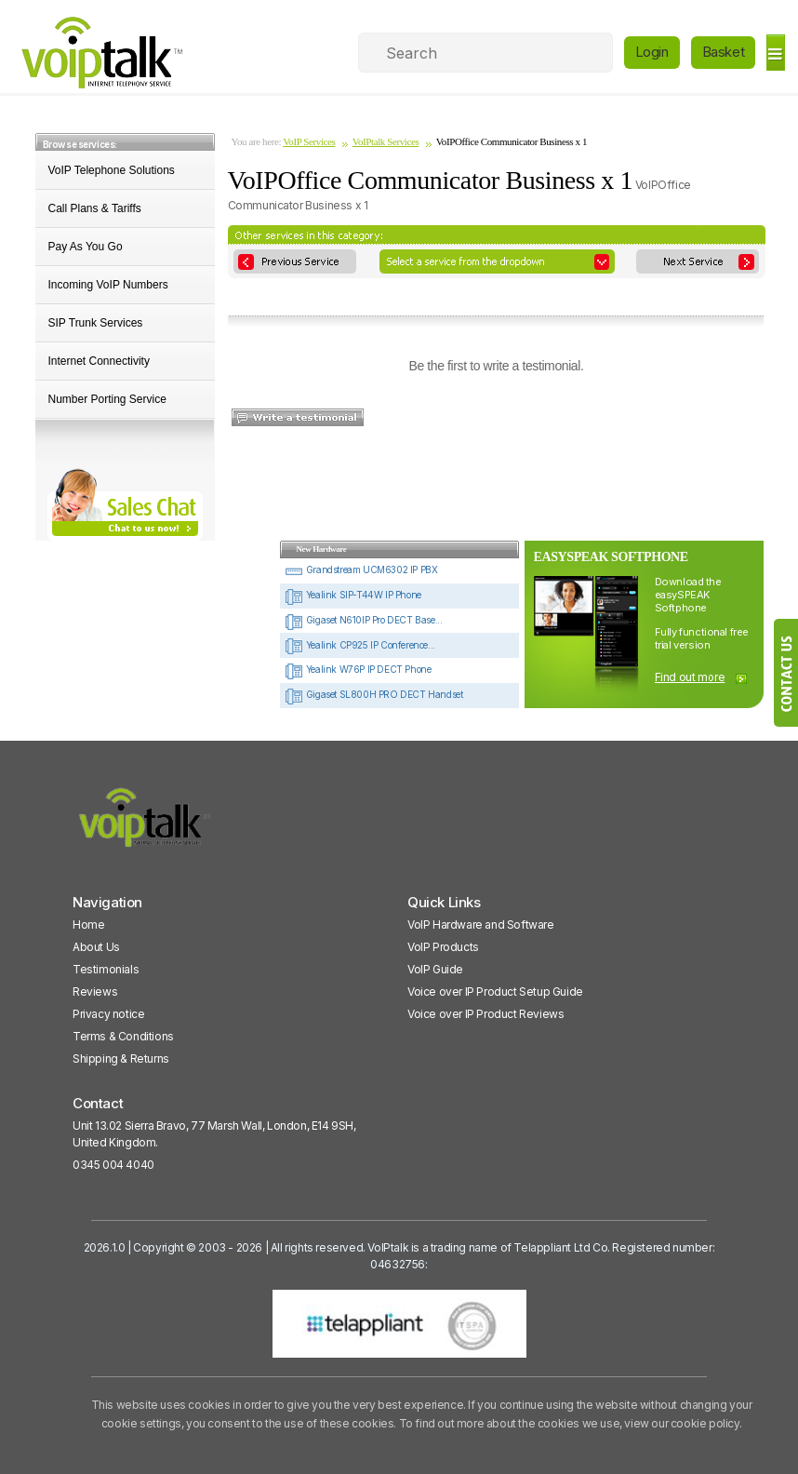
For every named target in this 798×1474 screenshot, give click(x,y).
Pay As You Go (85, 246)
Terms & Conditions (123, 1036)
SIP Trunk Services (95, 322)
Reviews (95, 991)
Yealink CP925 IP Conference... (360, 644)
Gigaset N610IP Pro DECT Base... (363, 619)
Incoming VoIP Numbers (108, 284)
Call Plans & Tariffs (94, 208)
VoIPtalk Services (385, 141)
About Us (96, 947)
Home (88, 924)
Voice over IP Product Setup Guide (495, 991)
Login (652, 51)
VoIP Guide (435, 969)
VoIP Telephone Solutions (111, 170)
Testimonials (106, 969)
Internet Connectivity (99, 361)
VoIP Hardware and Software (480, 924)
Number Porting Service (107, 399)
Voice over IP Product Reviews (485, 1014)
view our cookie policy (681, 1423)
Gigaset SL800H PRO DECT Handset (373, 694)
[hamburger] (775, 52)
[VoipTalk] (145, 826)
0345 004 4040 (113, 1165)
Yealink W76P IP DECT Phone (358, 669)
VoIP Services (309, 141)
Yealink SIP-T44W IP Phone (353, 594)
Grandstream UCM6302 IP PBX (361, 569)
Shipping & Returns (121, 1058)
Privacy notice (108, 1014)
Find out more (690, 677)
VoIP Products (443, 947)
